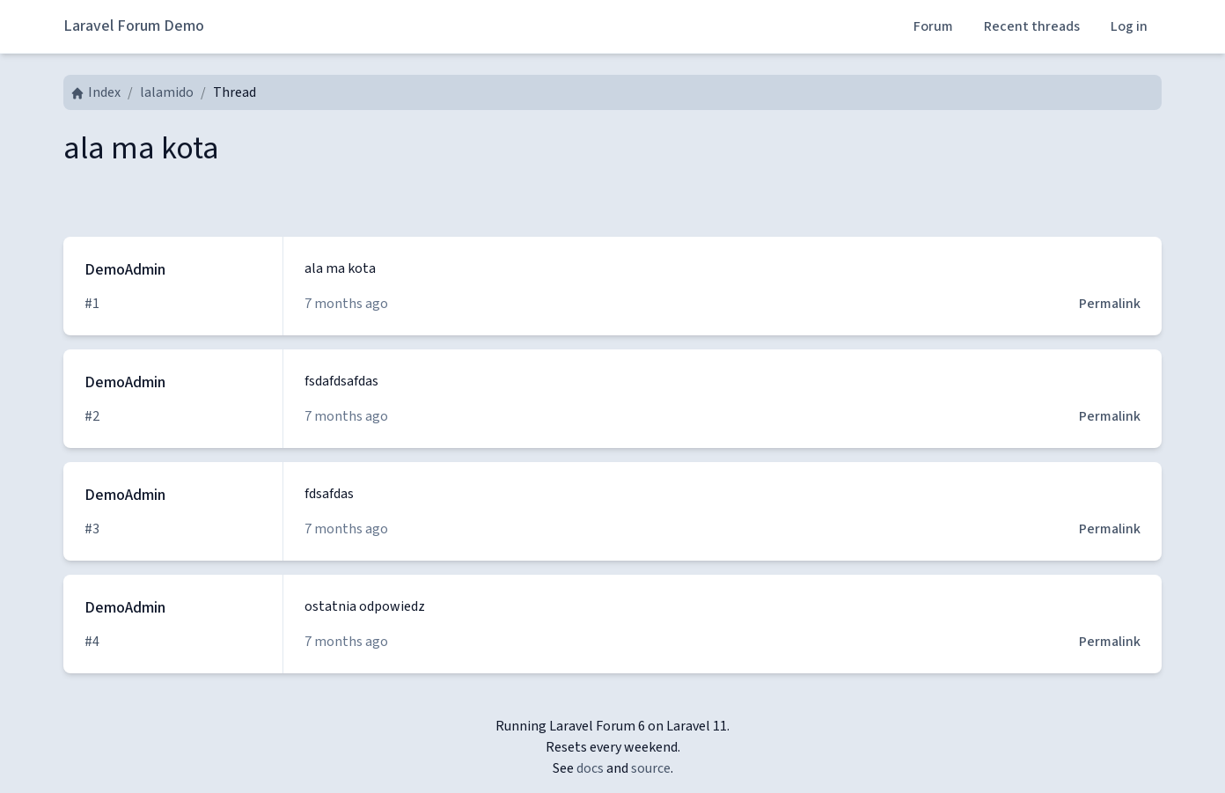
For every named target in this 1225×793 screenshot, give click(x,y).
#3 (91, 529)
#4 (91, 641)
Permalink (1110, 303)
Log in (1129, 26)
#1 (91, 303)
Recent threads (1032, 26)
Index (95, 92)
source (651, 768)
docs (590, 768)
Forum (933, 26)
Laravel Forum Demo (133, 26)
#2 (91, 416)
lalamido (167, 92)
